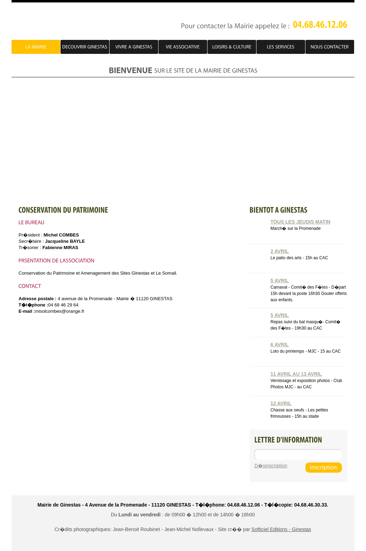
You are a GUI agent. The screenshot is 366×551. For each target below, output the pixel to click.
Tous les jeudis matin (300, 222)
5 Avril (279, 280)
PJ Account (71, 21)
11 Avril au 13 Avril (296, 374)
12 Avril (280, 403)
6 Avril (279, 344)
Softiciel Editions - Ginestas (281, 529)
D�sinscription (270, 465)
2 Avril (279, 251)
